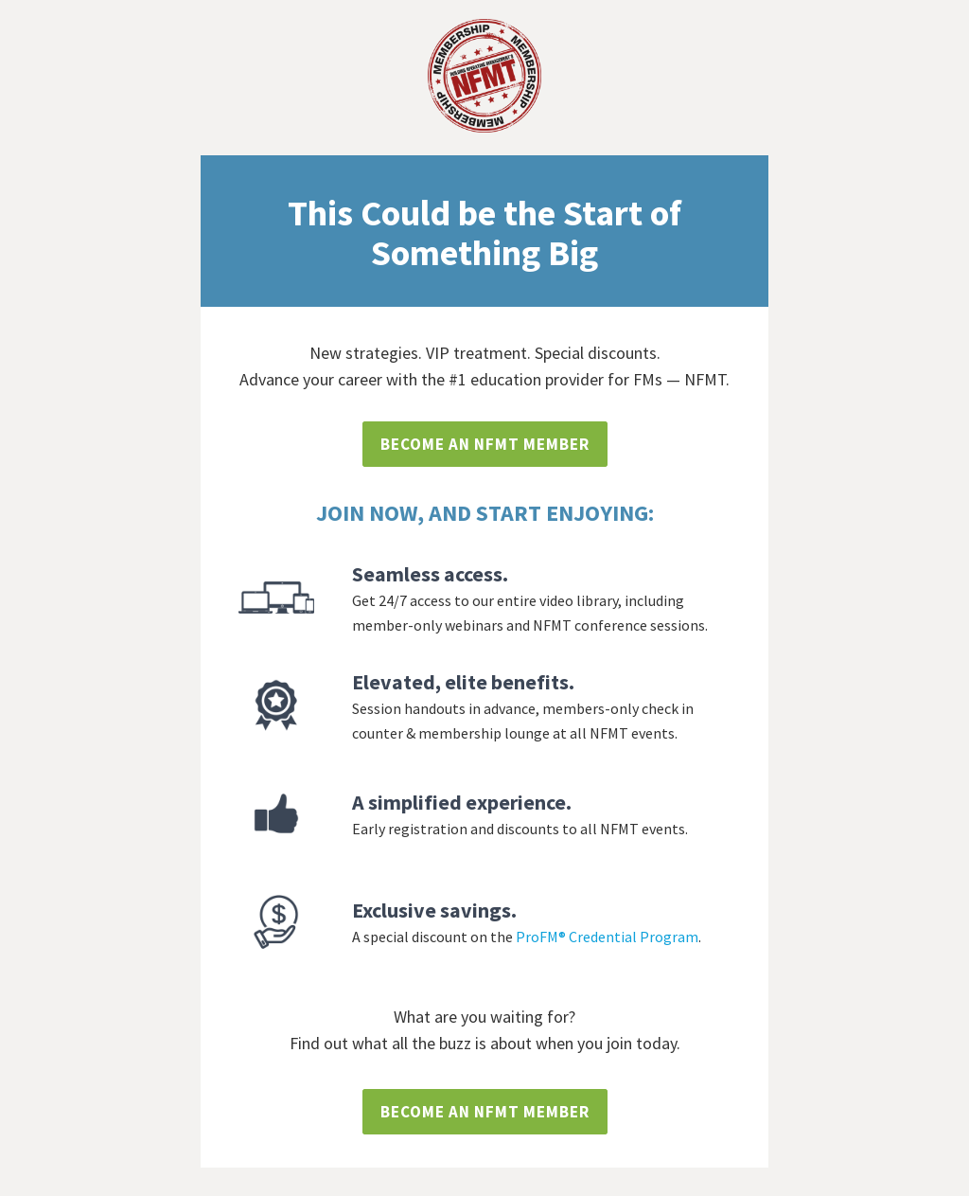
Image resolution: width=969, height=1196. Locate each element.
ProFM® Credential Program (607, 936)
